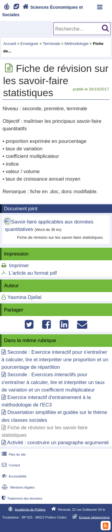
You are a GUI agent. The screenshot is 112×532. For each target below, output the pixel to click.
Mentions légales (18, 487)
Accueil (9, 43)
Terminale (51, 43)
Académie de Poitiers (30, 509)
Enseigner (30, 43)
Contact (10, 465)
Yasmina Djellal (24, 297)
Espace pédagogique (94, 517)
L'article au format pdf (33, 273)
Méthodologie (77, 43)
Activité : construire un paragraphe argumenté (58, 442)
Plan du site (13, 454)
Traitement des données (21, 498)
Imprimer (19, 265)
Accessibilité (14, 476)
